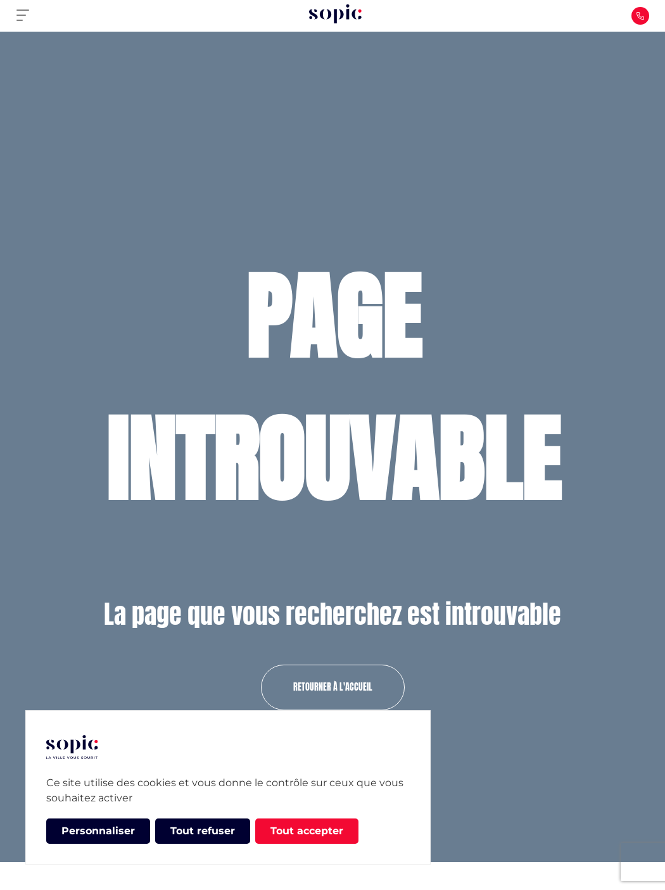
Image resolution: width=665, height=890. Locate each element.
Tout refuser (202, 831)
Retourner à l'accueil (332, 687)
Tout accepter (306, 831)
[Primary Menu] (27, 15)
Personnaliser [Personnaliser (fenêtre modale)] (98, 831)
